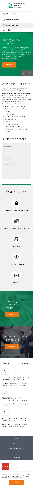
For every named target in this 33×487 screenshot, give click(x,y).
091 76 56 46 (11, 14)
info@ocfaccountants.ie (12, 19)
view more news (26, 363)
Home (16, 438)
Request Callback (12, 25)
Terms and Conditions (16, 453)
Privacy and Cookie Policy (16, 448)
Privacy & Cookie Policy (15, 477)
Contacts (16, 458)
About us (16, 443)
